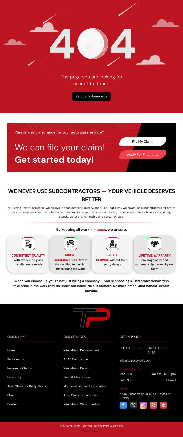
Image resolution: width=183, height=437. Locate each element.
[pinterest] (163, 406)
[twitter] (133, 406)
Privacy (96, 431)
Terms (86, 431)
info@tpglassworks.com (135, 360)
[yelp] (153, 406)
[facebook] (123, 406)
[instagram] (143, 406)
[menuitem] (32, 350)
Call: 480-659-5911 (132, 348)
